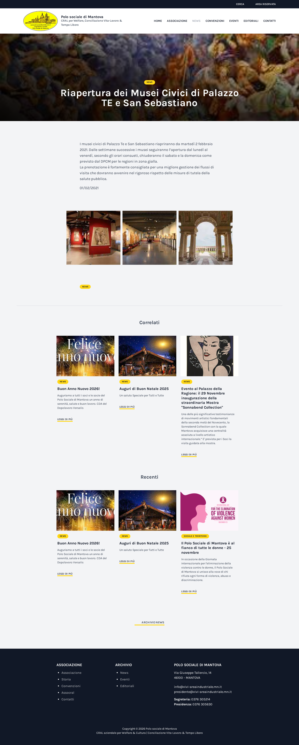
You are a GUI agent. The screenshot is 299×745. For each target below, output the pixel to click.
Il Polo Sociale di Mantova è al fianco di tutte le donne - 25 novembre (207, 548)
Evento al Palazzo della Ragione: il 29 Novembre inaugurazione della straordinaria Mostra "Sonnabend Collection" (203, 398)
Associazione (177, 21)
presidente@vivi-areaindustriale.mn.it (203, 692)
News (196, 21)
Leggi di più (65, 419)
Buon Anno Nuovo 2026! (78, 388)
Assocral (67, 693)
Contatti (269, 21)
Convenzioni (215, 21)
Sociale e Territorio (195, 536)
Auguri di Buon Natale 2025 (144, 388)
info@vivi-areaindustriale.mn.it (198, 687)
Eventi (234, 21)
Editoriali (251, 21)
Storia (66, 679)
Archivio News (153, 622)
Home (158, 21)
